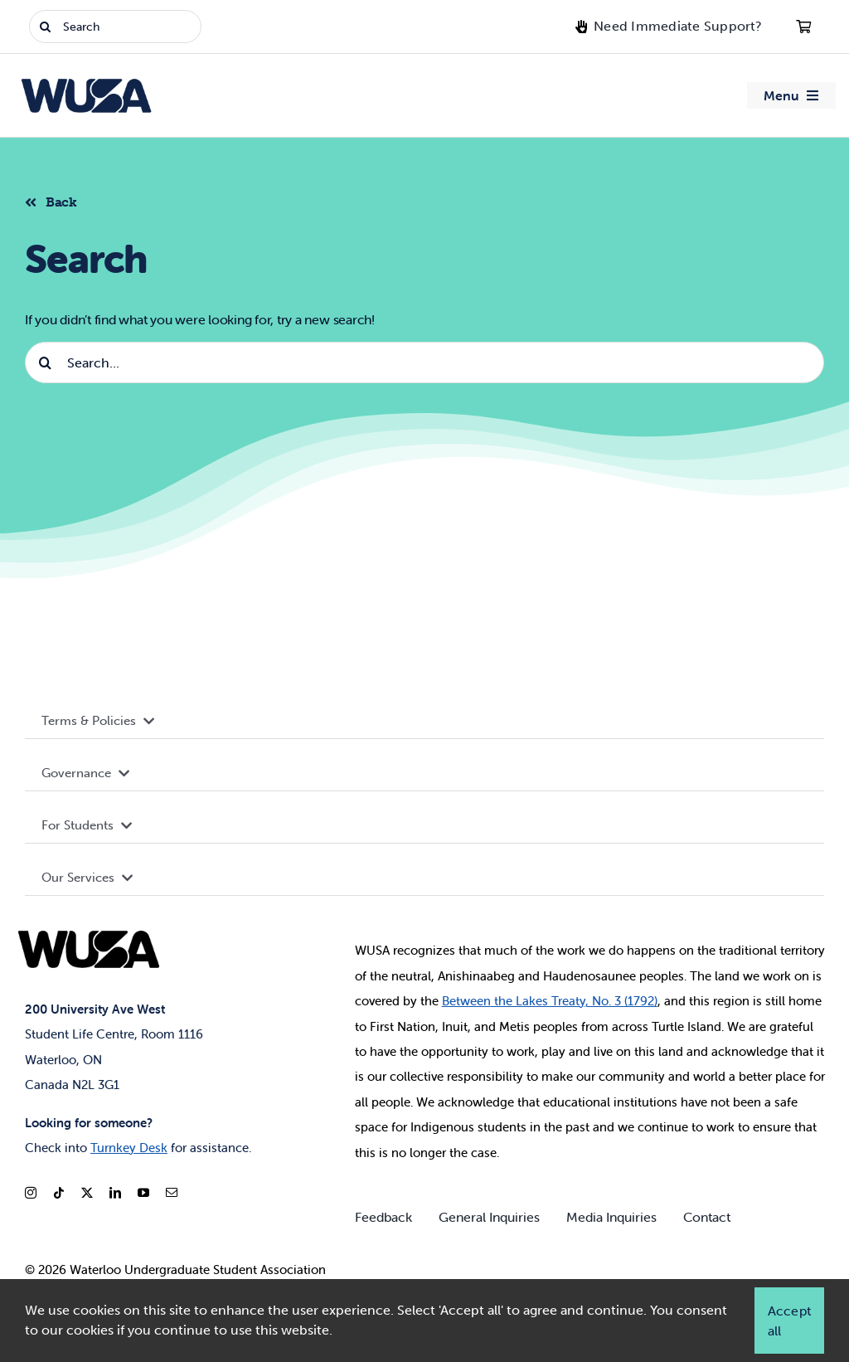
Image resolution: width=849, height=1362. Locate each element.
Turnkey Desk (128, 1147)
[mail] (171, 1193)
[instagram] (30, 1193)
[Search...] (424, 362)
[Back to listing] (57, 200)
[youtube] (143, 1193)
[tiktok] (59, 1193)
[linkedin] (115, 1193)
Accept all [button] (789, 1320)
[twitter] (87, 1193)
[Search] (115, 26)
